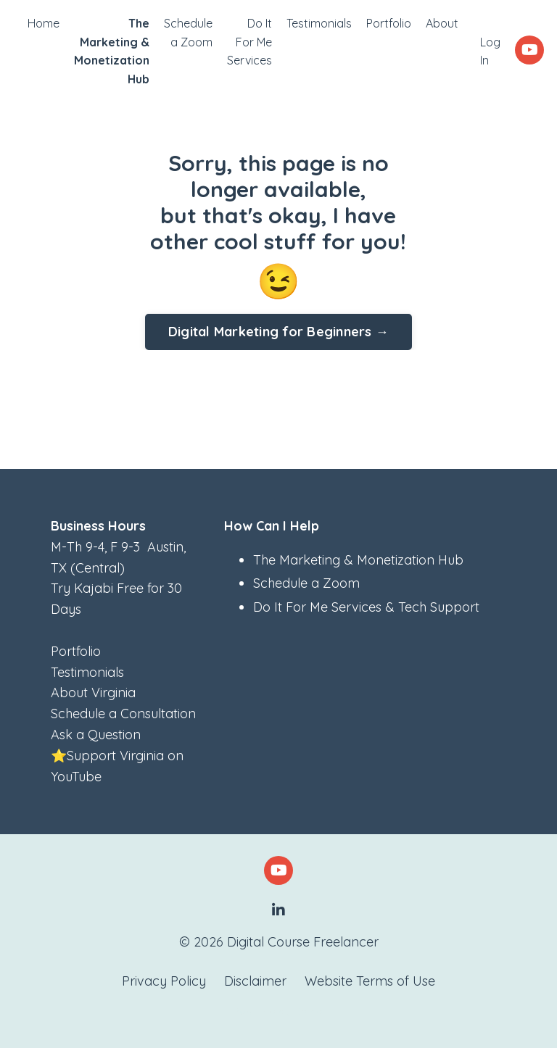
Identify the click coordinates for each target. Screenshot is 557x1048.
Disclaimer (255, 981)
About (442, 23)
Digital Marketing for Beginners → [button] (278, 331)
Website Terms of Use (370, 981)
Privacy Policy (164, 981)
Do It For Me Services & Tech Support (366, 607)
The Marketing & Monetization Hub (358, 560)
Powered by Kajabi (279, 1011)
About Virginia (93, 692)
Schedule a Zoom (188, 32)
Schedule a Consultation (123, 713)
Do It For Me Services (249, 41)
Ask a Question (96, 734)
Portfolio (388, 23)
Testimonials (319, 23)
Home (43, 23)
